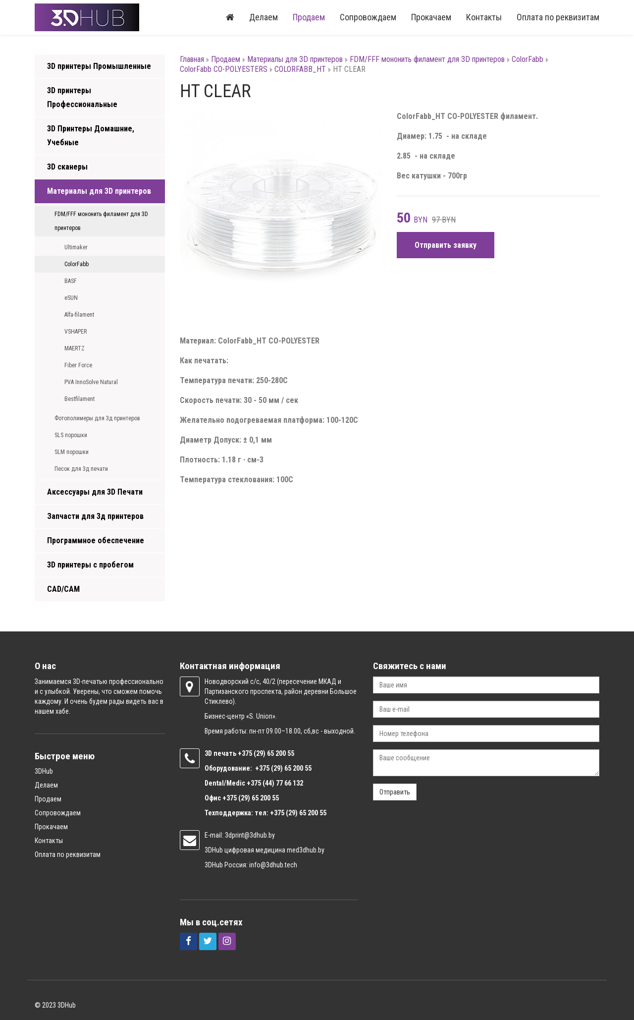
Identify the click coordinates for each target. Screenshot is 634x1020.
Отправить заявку (445, 245)
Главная (192, 59)
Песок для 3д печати (81, 468)
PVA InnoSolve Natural (91, 382)
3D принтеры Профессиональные (82, 97)
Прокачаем (431, 17)
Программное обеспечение (95, 540)
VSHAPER (75, 331)
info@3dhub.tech (273, 865)
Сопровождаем (368, 17)
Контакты (484, 17)
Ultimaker (76, 247)
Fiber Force (78, 365)
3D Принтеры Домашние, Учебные (90, 135)
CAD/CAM (63, 589)
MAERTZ (74, 348)
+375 (246, 753)
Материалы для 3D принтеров (99, 191)
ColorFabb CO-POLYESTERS (223, 69)
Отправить (394, 792)
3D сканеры (67, 166)
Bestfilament (79, 399)
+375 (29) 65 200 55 (250, 798)
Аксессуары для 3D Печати (95, 492)
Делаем (263, 17)
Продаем (309, 17)
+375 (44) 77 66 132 (275, 783)
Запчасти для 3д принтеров (95, 516)
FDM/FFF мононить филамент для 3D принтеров (101, 221)
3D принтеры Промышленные (99, 66)
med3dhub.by (305, 850)
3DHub (44, 771)
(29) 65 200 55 (274, 753)
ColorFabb (76, 264)
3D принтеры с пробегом (90, 564)
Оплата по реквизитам (558, 17)
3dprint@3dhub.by (250, 835)
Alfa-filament (79, 314)
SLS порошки (70, 435)
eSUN (71, 297)
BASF (70, 281)
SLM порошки (71, 452)
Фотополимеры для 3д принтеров (97, 418)
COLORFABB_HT (300, 69)
